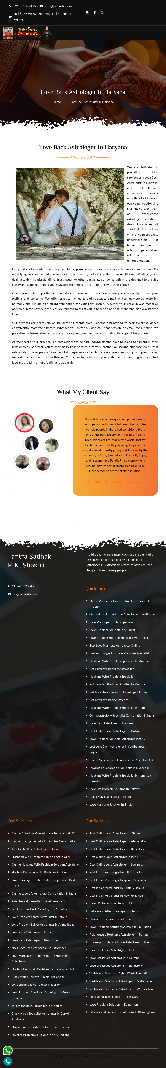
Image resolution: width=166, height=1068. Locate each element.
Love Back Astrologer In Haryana (111, 723)
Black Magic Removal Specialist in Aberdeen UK (121, 760)
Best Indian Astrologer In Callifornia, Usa (116, 872)
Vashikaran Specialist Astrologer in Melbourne (120, 981)
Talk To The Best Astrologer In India (35, 849)
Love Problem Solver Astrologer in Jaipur (39, 917)
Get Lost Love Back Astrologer (109, 700)
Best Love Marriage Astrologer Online (114, 645)
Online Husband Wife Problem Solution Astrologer (46, 864)
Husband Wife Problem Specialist (111, 676)
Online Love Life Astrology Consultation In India (44, 893)
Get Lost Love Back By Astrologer (111, 669)
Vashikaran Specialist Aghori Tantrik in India (118, 973)
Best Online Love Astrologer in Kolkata (115, 731)
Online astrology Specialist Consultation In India (121, 715)
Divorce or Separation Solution (110, 919)
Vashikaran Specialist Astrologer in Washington (121, 989)
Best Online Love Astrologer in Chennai (115, 833)
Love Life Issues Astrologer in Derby (36, 984)
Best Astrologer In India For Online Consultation (44, 841)
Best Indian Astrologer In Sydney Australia (117, 880)
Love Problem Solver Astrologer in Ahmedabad (43, 924)
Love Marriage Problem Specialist (111, 622)
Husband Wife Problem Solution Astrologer (41, 856)
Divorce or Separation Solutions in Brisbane (41, 1027)
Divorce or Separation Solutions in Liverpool (119, 767)
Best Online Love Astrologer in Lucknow (116, 864)
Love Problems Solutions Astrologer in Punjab (120, 926)
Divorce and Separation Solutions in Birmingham (122, 1012)
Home (57, 101)
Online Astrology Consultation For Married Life (43, 833)
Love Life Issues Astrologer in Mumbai (114, 958)
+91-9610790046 (22, 586)
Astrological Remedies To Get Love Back (38, 901)
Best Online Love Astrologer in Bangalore (117, 849)
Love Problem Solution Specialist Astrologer (118, 637)
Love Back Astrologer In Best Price (35, 940)
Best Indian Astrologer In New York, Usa (116, 895)
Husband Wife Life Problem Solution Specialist (43, 969)
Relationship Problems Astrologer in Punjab (118, 934)
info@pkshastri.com (24, 594)
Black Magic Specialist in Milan (110, 796)
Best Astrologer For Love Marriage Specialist (119, 653)
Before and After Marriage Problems (114, 911)
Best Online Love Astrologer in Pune (113, 856)
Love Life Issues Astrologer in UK (111, 903)
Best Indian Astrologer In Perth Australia (116, 888)
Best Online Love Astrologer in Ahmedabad (118, 841)
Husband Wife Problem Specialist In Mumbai (119, 661)
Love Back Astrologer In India (31, 932)
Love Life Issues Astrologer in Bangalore (116, 965)
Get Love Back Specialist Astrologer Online (118, 692)
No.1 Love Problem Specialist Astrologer (39, 948)
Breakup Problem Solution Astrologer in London (121, 942)
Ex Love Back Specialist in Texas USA (113, 996)
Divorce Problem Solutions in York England (41, 1034)
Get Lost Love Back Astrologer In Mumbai (39, 909)
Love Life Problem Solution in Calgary (114, 789)
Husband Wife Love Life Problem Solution (40, 872)
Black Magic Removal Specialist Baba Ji (38, 977)
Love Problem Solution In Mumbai (112, 630)
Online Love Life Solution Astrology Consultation (122, 614)
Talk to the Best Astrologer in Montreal (37, 1006)
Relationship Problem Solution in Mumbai (117, 684)
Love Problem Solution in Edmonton (113, 1004)
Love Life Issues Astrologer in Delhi (112, 950)
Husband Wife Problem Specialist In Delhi (117, 707)
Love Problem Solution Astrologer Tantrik (117, 739)
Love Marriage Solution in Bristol (111, 804)
